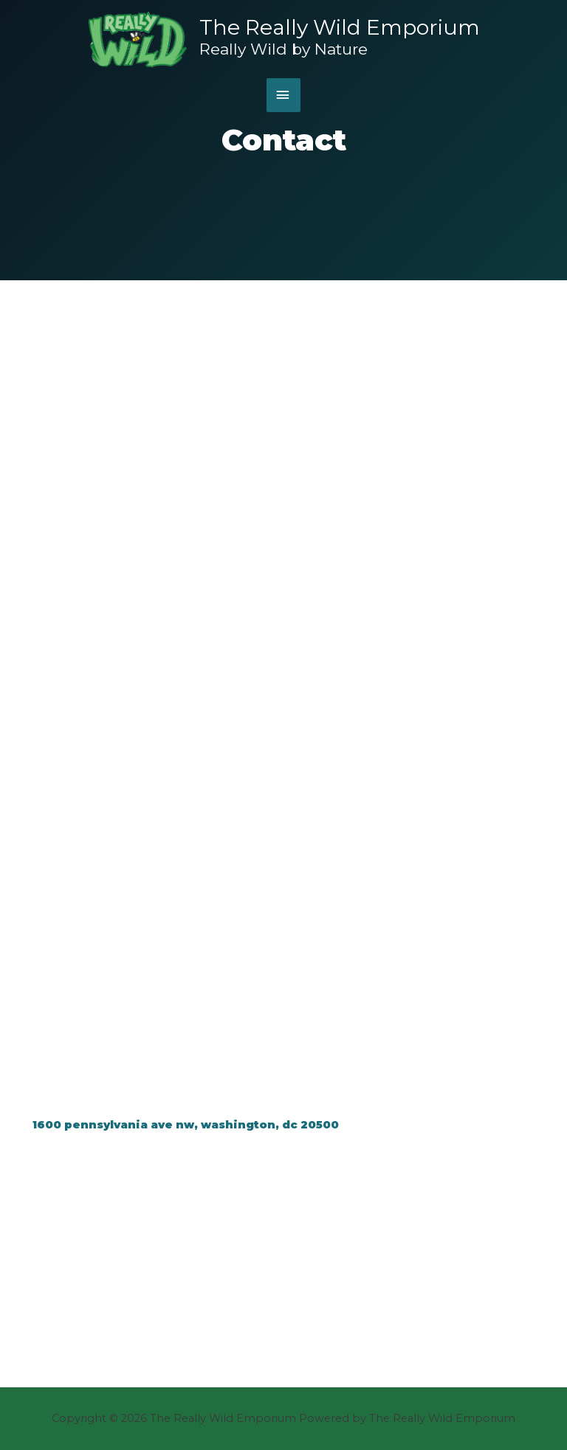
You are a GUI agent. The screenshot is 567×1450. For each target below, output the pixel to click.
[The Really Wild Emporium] (138, 39)
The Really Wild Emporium (339, 27)
